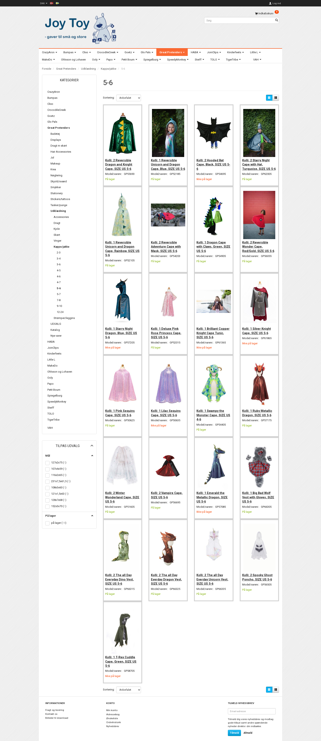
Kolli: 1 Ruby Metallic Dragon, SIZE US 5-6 (258, 411)
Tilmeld (234, 726)
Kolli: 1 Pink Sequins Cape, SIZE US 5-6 (121, 411)
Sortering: (109, 97)
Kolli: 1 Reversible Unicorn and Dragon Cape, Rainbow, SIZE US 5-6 (121, 250)
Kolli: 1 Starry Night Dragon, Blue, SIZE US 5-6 (122, 332)
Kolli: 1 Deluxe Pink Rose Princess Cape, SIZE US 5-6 (167, 332)
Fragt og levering (54, 703)
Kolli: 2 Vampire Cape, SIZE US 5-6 (167, 491)
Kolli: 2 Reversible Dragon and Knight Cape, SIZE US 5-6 (119, 163)
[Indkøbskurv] (267, 13)
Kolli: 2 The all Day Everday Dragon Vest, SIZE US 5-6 (167, 574)
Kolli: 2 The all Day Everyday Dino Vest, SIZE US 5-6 (120, 574)
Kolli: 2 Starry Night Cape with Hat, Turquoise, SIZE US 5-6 (259, 165)
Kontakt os (51, 707)
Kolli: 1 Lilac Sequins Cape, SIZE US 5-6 (166, 411)
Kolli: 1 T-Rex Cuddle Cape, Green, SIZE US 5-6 (121, 655)
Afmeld (247, 726)
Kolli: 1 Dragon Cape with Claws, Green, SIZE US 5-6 (212, 247)
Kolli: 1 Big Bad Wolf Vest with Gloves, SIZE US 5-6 (259, 493)
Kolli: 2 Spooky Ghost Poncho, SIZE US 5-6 (258, 572)
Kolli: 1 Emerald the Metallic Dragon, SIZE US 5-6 (212, 493)
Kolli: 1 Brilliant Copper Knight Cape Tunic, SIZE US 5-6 (212, 332)
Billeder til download (56, 711)
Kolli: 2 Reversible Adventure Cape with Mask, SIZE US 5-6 (167, 247)
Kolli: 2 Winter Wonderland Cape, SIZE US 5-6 (119, 493)
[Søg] (276, 20)
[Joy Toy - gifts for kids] (79, 27)
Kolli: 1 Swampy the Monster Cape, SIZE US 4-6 (211, 413)
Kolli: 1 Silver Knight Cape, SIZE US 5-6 (257, 330)
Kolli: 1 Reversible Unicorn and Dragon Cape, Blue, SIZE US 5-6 (168, 165)
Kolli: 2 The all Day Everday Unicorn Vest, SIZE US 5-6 (213, 574)
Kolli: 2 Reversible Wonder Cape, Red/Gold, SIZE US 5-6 (259, 247)
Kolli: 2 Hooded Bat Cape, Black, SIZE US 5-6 (212, 163)
